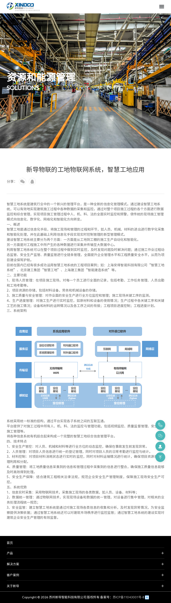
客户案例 (13, 575)
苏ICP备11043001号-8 (128, 597)
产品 (10, 553)
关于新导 (13, 586)
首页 (10, 542)
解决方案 (13, 564)
